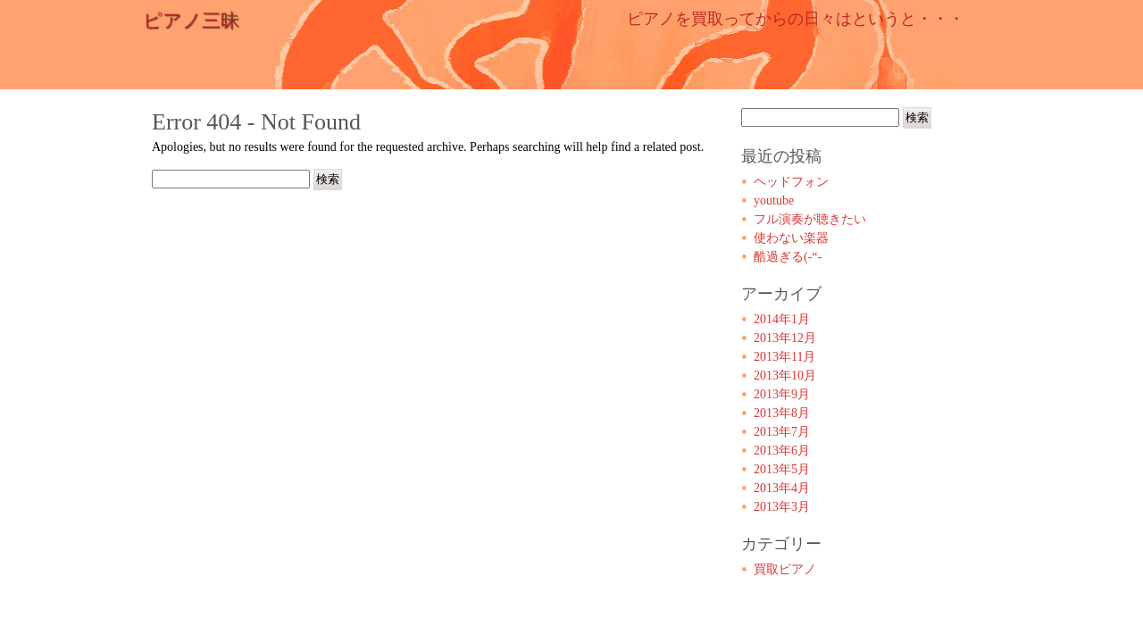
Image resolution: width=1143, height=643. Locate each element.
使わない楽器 (791, 238)
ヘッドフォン (791, 181)
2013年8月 (782, 413)
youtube (774, 200)
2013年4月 (782, 488)
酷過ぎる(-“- (788, 256)
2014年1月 (782, 319)
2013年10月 (785, 375)
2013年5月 (782, 469)
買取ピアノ (785, 569)
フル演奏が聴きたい (810, 219)
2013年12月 (785, 338)
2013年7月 (782, 431)
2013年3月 (782, 507)
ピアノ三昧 (191, 20)
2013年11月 (784, 356)
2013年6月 (782, 450)
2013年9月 (782, 394)
